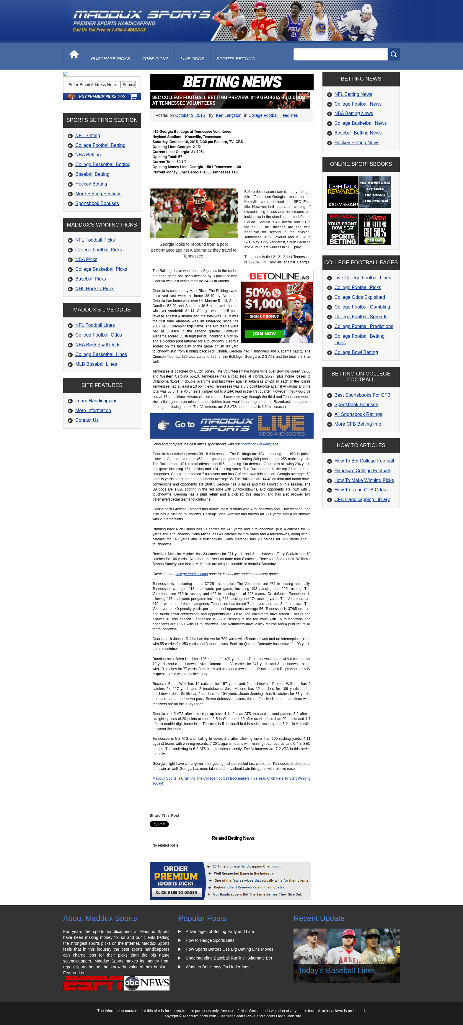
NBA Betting (88, 194)
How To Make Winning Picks (364, 480)
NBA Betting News (354, 113)
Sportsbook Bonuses (97, 243)
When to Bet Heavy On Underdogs (218, 967)
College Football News (358, 103)
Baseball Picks (90, 319)
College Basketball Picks (101, 309)
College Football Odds (98, 375)
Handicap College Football (362, 470)
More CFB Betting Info (358, 424)
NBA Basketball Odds (97, 384)
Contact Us (87, 460)
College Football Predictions (364, 326)
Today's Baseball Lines (337, 970)
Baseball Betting (92, 214)
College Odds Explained (360, 297)
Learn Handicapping (96, 440)
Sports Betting (235, 58)
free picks (155, 58)
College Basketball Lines (101, 394)
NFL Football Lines (95, 365)
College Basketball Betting (103, 204)
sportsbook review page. (260, 444)
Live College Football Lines (363, 277)
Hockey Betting (91, 224)
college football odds (192, 574)
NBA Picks (86, 299)
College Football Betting (100, 185)
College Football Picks (98, 289)
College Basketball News (361, 123)
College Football (263, 115)
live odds (192, 58)
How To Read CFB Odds (360, 489)
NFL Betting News (353, 94)
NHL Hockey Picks (94, 328)
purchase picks (110, 58)
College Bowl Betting (356, 352)
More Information (93, 450)
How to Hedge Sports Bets (210, 940)
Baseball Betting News (358, 132)
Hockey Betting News (357, 142)
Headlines (289, 115)
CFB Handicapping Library (362, 499)
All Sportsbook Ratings (358, 414)
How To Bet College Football (364, 460)
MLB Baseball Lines (96, 403)
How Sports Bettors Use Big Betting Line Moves (229, 949)
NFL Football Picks (95, 280)
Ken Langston (228, 115)
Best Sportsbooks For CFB (363, 395)
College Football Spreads (361, 316)
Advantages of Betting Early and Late (220, 931)
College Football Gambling (362, 306)
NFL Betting (87, 175)
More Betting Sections (98, 233)
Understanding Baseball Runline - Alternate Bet (229, 958)
